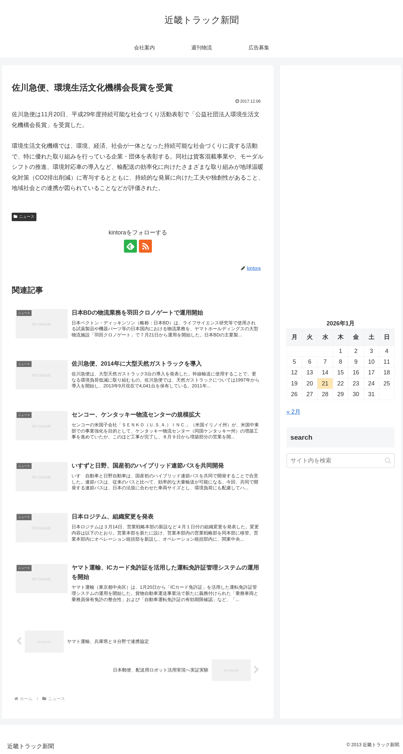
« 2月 (294, 411)
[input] (341, 460)
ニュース (24, 216)
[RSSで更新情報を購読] (145, 246)
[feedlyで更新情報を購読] (130, 246)
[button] (388, 460)
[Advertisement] (341, 133)
